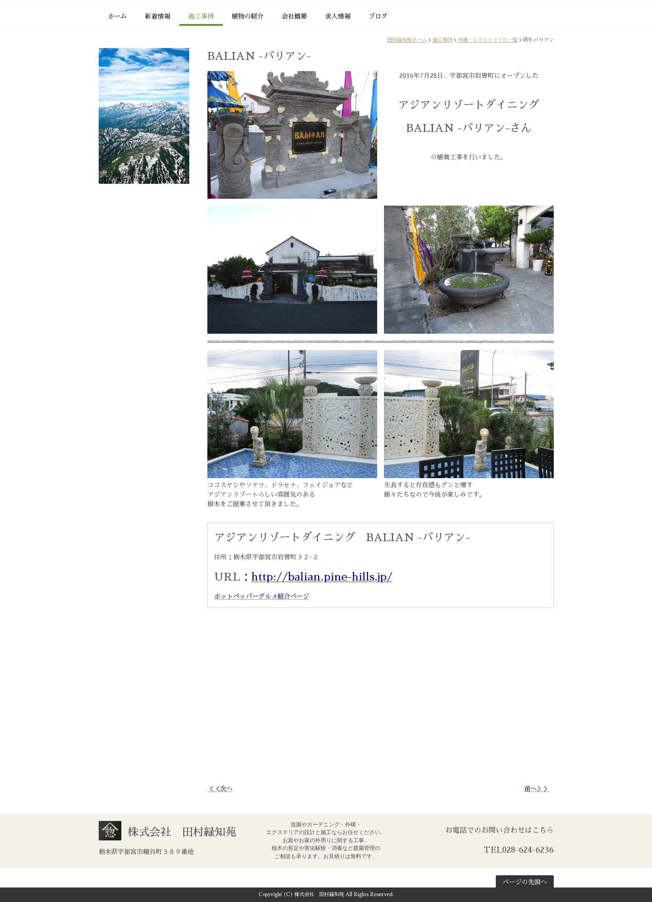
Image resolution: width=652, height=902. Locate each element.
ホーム (117, 16)
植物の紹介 (248, 16)
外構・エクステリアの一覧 (488, 40)
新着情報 (157, 16)
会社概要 (294, 16)
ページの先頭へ (525, 882)
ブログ (378, 16)
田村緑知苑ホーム (407, 40)
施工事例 (201, 16)
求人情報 (337, 16)
